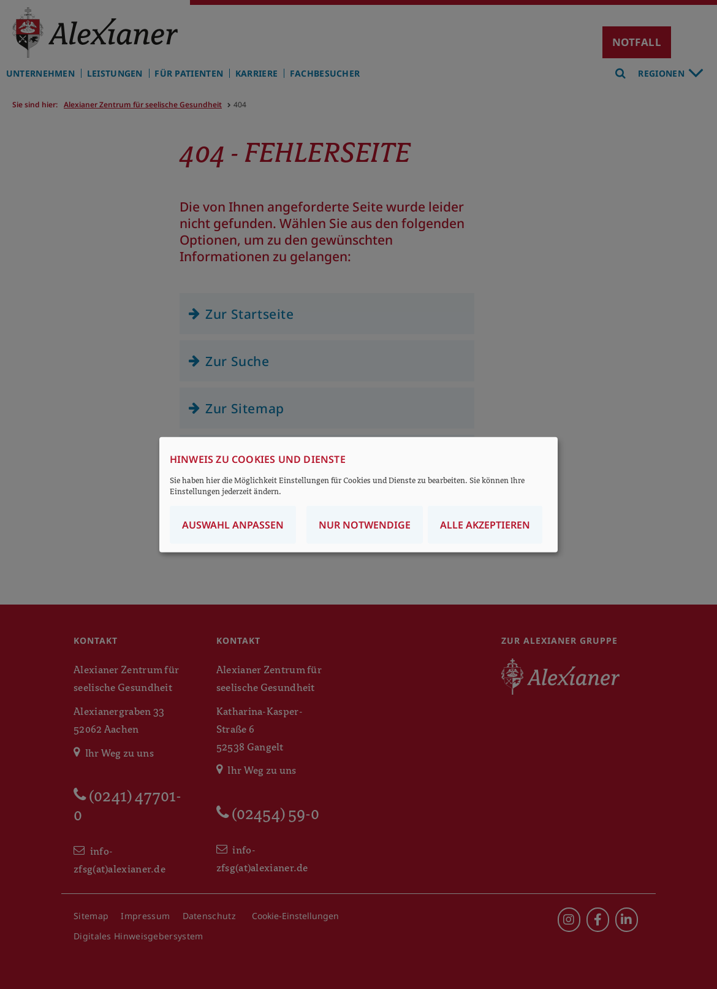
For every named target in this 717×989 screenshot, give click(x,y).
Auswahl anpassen (233, 525)
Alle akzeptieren (485, 525)
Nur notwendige (365, 525)
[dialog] (358, 494)
